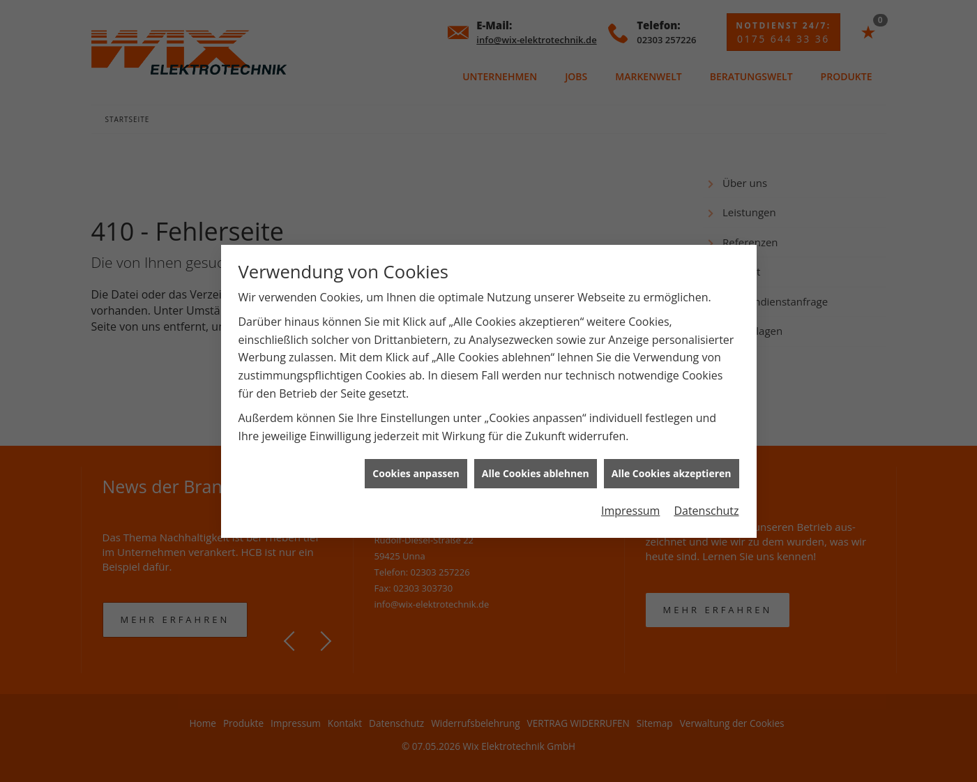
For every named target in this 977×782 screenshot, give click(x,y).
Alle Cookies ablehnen (535, 468)
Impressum (630, 505)
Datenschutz (706, 505)
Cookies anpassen (415, 468)
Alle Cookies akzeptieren (672, 468)
